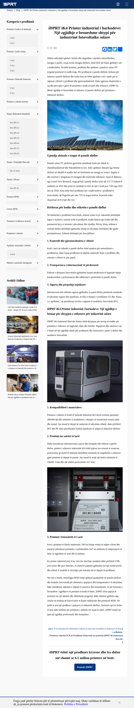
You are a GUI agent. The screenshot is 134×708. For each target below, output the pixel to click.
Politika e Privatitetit (76, 704)
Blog (18, 10)
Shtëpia (10, 10)
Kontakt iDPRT (85, 667)
